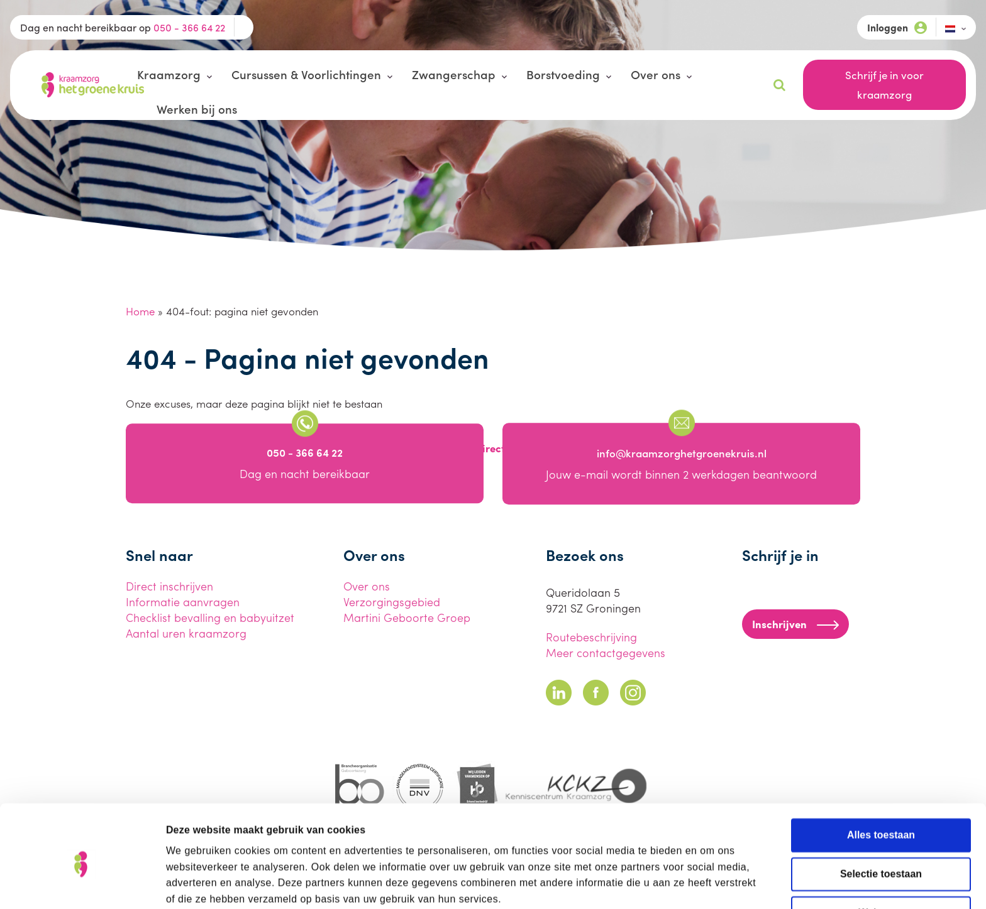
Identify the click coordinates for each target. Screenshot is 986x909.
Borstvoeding (563, 74)
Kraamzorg (169, 74)
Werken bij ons (197, 108)
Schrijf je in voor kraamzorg (884, 84)
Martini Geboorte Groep (406, 617)
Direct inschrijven (169, 586)
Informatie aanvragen (183, 601)
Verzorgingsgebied (391, 601)
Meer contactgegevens (605, 652)
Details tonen (704, 883)
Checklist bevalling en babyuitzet (210, 617)
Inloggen (897, 27)
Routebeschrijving (591, 637)
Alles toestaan (881, 778)
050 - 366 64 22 (189, 27)
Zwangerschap (454, 74)
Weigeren (880, 856)
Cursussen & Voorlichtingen (306, 74)
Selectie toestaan (881, 817)
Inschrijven (795, 623)
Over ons (655, 74)
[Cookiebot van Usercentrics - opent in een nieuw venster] (81, 884)
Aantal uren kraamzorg (186, 633)
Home (140, 310)
